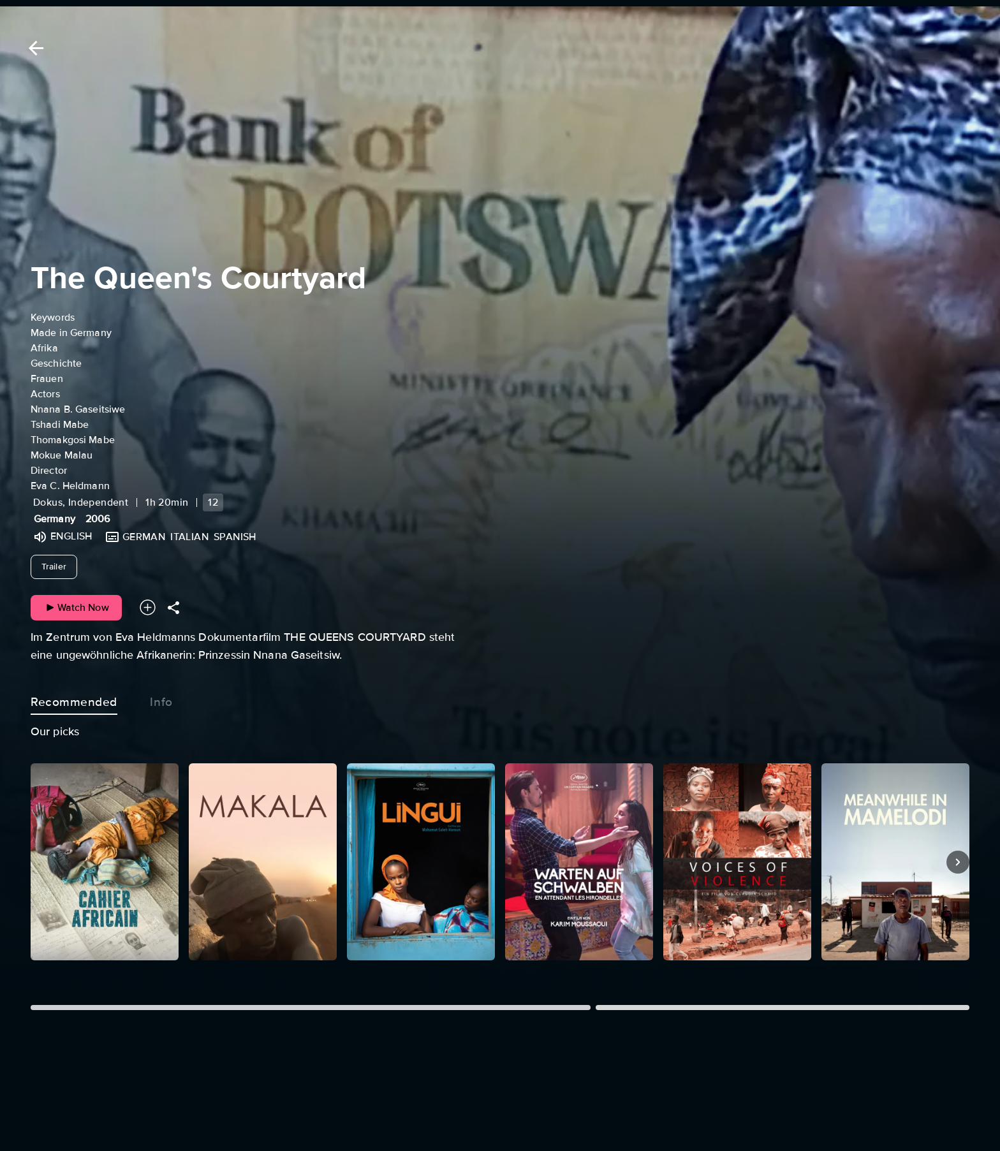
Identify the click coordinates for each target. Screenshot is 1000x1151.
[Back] (33, 48)
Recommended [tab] (74, 699)
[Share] (173, 607)
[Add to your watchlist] (148, 607)
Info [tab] (161, 699)
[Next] (957, 862)
